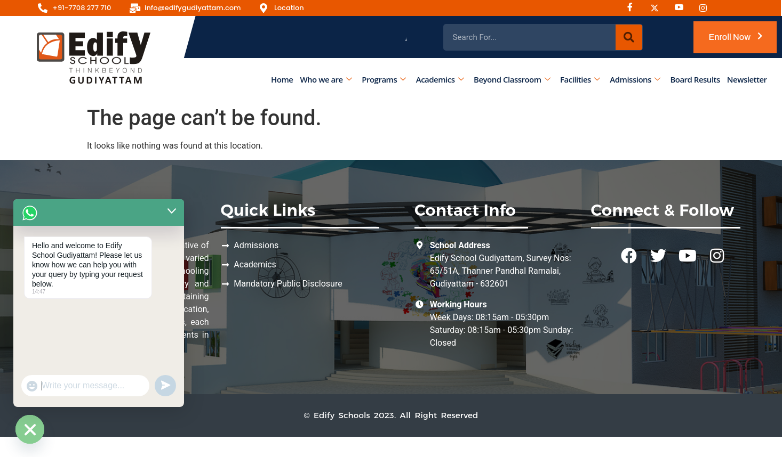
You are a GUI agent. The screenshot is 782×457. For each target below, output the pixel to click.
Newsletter (747, 79)
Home (282, 79)
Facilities (580, 79)
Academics (440, 79)
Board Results (695, 79)
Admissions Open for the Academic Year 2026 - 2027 (488, 37)
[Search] (629, 37)
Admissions (635, 79)
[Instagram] (658, 8)
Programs (384, 79)
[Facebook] (634, 8)
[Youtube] (683, 8)
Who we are (326, 79)
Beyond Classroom (512, 79)
